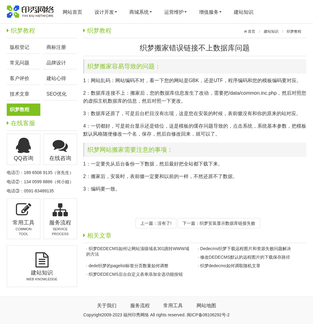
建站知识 (243, 12)
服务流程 (140, 305)
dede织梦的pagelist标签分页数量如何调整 (128, 265)
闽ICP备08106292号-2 (208, 314)
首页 (251, 31)
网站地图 (206, 305)
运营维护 (175, 12)
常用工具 (173, 305)
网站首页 (72, 12)
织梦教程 (294, 31)
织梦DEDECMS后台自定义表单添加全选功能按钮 (136, 274)
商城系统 (140, 12)
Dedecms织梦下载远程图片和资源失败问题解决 (245, 248)
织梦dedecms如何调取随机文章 (230, 265)
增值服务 (210, 12)
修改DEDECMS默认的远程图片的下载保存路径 (245, 257)
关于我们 (106, 305)
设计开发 (105, 12)
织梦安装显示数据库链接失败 (227, 223)
